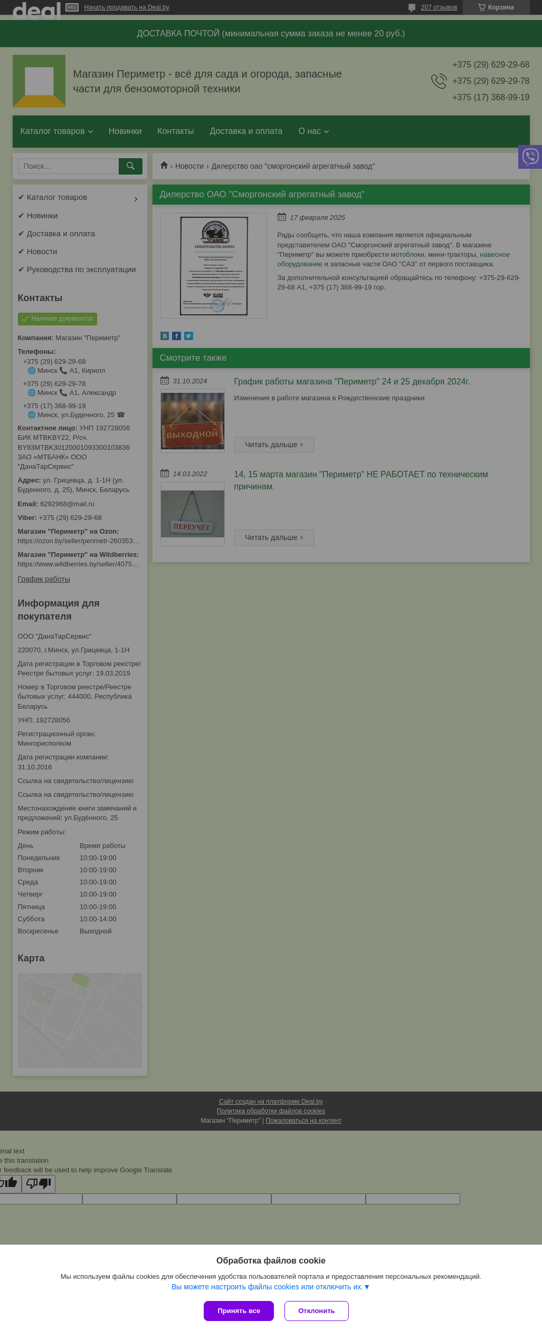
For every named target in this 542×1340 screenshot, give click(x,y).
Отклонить (316, 1311)
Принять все (238, 1311)
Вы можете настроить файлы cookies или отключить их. (267, 1287)
